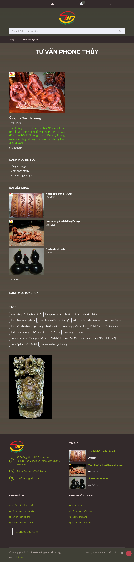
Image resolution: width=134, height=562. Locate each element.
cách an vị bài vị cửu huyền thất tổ (28, 338)
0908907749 (39, 470)
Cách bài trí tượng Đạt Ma (64, 338)
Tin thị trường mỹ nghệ (21, 175)
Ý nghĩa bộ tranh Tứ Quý (59, 193)
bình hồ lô (95, 326)
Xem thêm (14, 279)
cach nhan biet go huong (54, 344)
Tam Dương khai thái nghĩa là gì (63, 221)
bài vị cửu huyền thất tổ (86, 314)
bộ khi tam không (20, 332)
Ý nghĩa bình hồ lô (55, 248)
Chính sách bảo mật (82, 522)
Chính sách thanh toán (23, 505)
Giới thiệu (77, 505)
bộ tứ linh (55, 332)
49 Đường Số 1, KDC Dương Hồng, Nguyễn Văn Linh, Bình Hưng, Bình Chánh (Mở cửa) (38, 461)
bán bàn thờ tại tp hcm (23, 320)
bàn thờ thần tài (112, 320)
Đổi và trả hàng (79, 516)
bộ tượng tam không (74, 332)
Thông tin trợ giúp (18, 166)
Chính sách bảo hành (22, 522)
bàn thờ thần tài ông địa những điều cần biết (34, 326)
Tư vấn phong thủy (19, 170)
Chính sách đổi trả (21, 516)
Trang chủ (13, 39)
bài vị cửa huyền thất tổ (57, 314)
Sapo (20, 557)
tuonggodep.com (27, 532)
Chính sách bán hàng (82, 511)
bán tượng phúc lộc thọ (74, 326)
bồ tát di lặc (39, 332)
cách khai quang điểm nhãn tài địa (99, 338)
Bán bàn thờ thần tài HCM (86, 320)
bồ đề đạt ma (111, 326)
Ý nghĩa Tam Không (25, 118)
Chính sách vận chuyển (23, 511)
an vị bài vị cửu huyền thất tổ (26, 314)
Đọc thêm (93, 457)
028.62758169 (24, 470)
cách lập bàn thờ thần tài (24, 344)
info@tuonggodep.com (28, 478)
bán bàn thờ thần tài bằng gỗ (54, 320)
